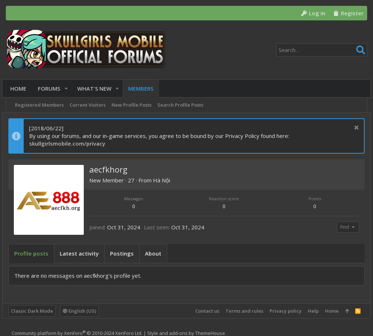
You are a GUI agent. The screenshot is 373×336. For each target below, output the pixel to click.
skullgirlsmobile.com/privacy (71, 143)
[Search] (321, 50)
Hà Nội (165, 180)
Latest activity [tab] (82, 253)
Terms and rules (241, 311)
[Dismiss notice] (352, 128)
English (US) (83, 311)
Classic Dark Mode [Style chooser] (36, 311)
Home (328, 311)
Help (309, 311)
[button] (68, 88)
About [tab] (157, 253)
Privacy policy (282, 311)
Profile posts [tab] (35, 253)
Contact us (204, 311)
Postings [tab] (125, 253)
